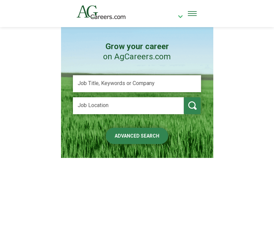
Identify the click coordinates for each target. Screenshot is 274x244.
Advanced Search (137, 136)
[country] (178, 17)
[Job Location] (128, 105)
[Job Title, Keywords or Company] (137, 83)
